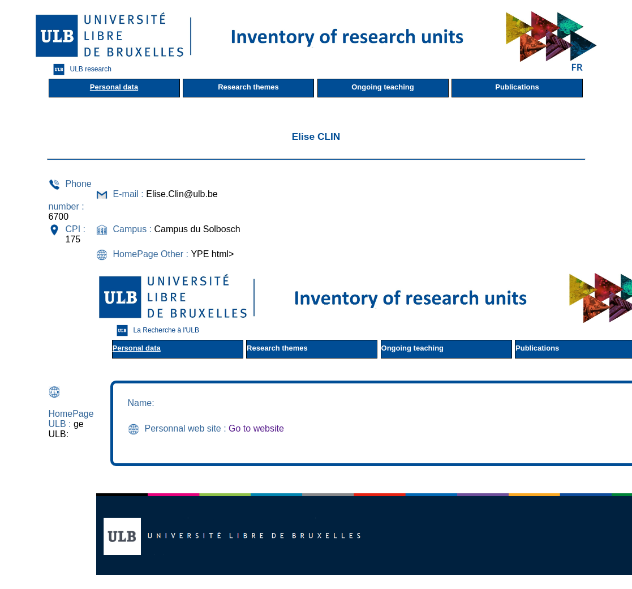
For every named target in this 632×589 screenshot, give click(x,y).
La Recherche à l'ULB (155, 330)
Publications (517, 87)
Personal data (114, 87)
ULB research (79, 69)
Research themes (248, 87)
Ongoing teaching (382, 87)
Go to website (256, 428)
